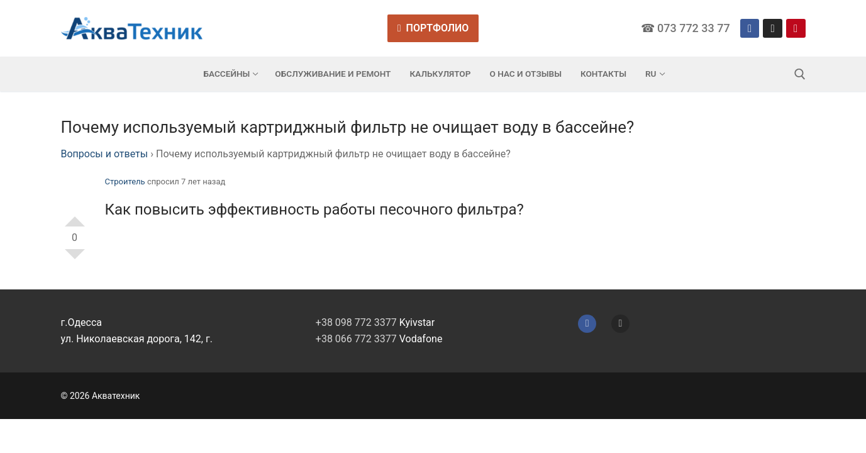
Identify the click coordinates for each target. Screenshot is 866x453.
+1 (75, 216)
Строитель (125, 181)
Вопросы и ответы (104, 154)
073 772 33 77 (693, 28)
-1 (75, 259)
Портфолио (433, 28)
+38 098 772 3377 (356, 322)
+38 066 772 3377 (356, 339)
